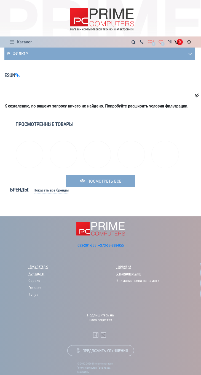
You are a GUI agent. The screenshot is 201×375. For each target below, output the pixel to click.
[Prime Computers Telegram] (103, 335)
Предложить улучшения (105, 350)
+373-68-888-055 (111, 245)
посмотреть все (104, 181)
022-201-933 (87, 245)
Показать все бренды (51, 190)
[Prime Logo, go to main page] (102, 19)
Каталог (24, 41)
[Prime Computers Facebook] (95, 335)
